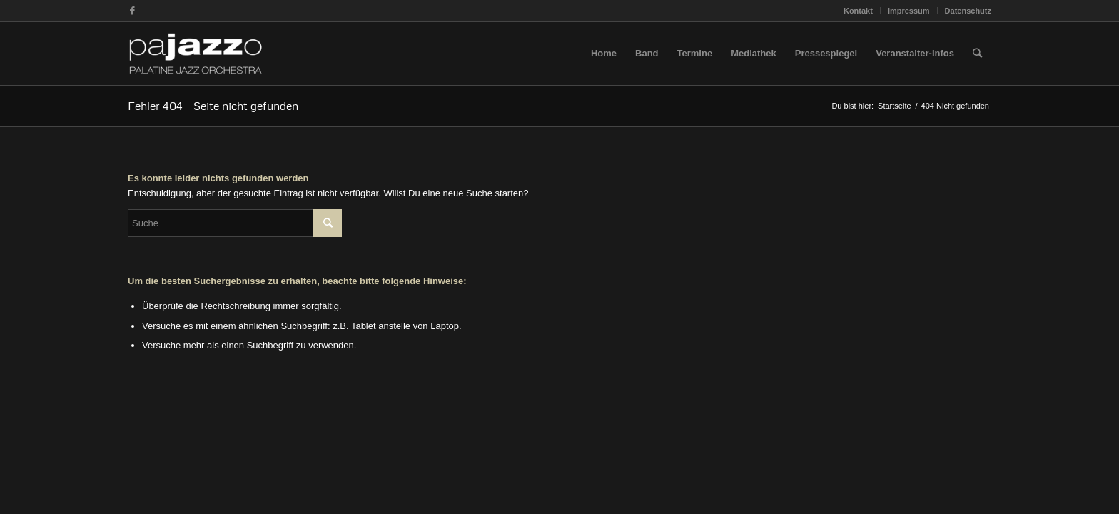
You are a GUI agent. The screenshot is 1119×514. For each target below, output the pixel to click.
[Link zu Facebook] (132, 10)
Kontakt (858, 10)
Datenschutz (968, 10)
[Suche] (977, 53)
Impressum (909, 10)
